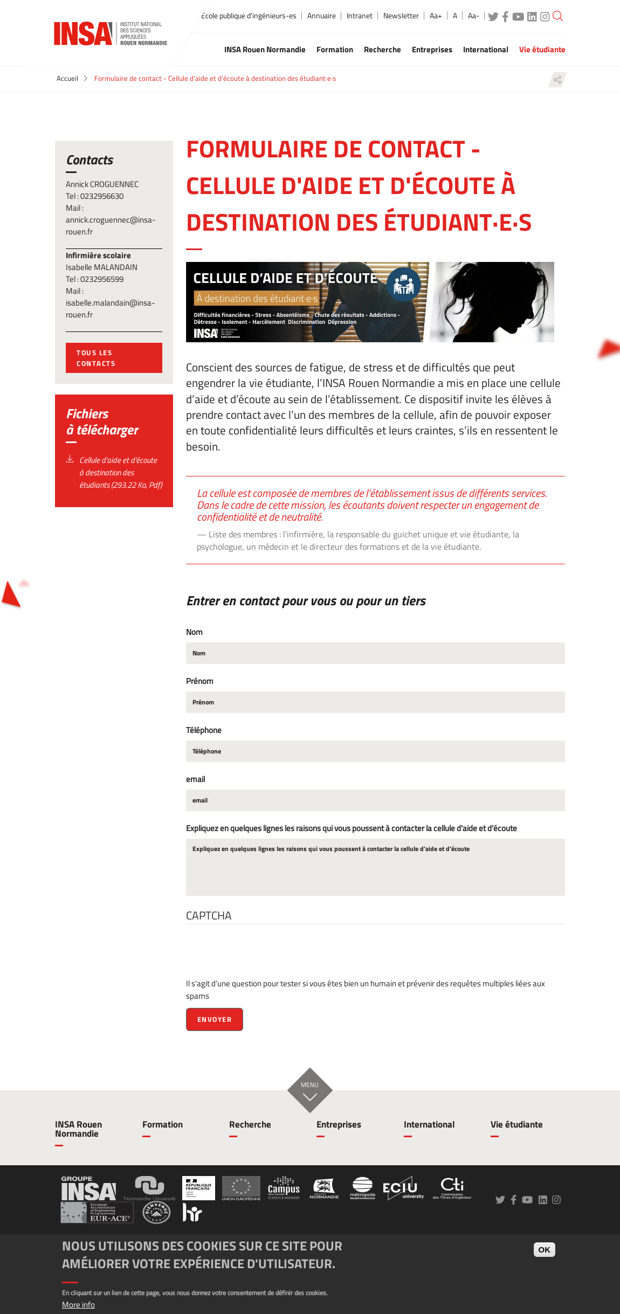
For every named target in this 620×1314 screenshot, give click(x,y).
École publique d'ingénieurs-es (249, 15)
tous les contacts (96, 358)
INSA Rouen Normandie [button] (265, 49)
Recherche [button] (382, 49)
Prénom (199, 681)
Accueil (67, 78)
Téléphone (204, 730)
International (429, 1124)
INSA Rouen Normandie (78, 1128)
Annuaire (321, 15)
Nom (194, 632)
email (195, 779)
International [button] (485, 49)
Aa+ (436, 15)
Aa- (473, 15)
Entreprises (338, 1124)
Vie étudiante (517, 1124)
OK (545, 1249)
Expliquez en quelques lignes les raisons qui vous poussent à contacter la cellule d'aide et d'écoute (351, 828)
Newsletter (401, 15)
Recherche (250, 1124)
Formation (162, 1124)
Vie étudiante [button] (542, 49)
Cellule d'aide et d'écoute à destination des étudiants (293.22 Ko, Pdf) (120, 472)
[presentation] (268, 956)
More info (78, 1304)
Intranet (360, 15)
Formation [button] (334, 49)
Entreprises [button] (432, 49)
